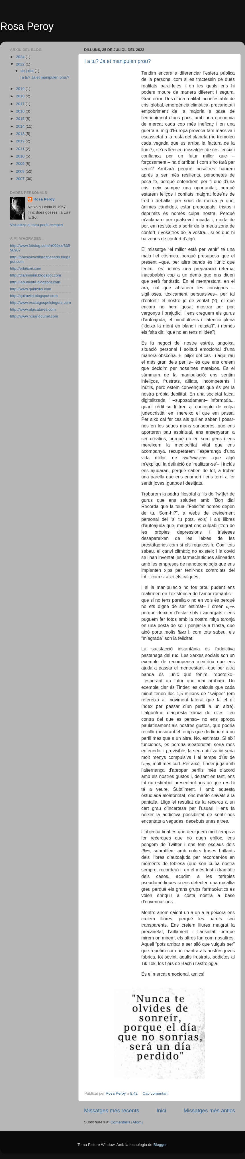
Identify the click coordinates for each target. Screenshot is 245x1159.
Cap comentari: (156, 1093)
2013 (21, 134)
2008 (21, 171)
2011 (21, 149)
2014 (21, 126)
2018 (21, 96)
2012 (21, 141)
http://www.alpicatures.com (33, 309)
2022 (21, 64)
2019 (21, 89)
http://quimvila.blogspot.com (34, 296)
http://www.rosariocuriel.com (34, 316)
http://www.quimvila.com (30, 289)
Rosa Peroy (27, 26)
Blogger (159, 1144)
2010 (21, 156)
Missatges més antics (209, 1110)
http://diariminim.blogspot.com (35, 275)
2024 (21, 57)
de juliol (28, 71)
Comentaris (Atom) (127, 1122)
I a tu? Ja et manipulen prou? (117, 61)
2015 (21, 118)
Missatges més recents (111, 1110)
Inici (161, 1110)
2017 (21, 104)
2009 (21, 163)
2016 (21, 111)
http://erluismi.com (25, 268)
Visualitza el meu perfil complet (36, 225)
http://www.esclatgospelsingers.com (40, 302)
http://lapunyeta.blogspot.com (35, 282)
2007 (21, 179)
